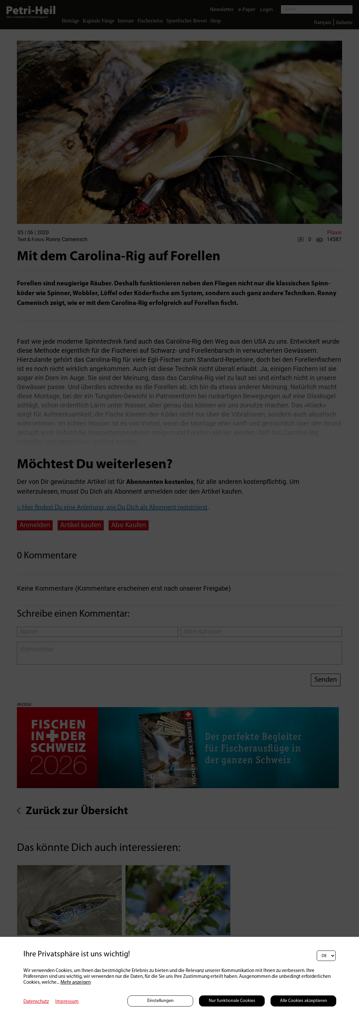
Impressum (67, 1001)
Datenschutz (36, 1001)
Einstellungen (160, 1000)
